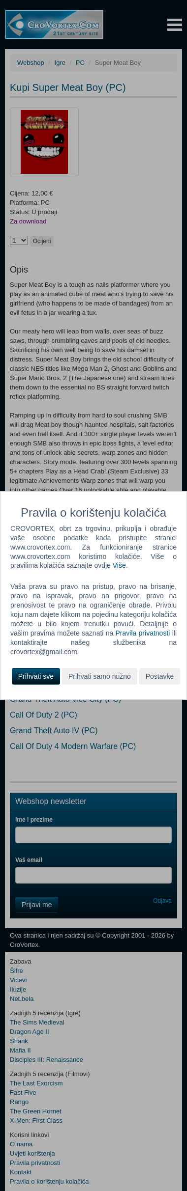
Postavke (160, 676)
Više (119, 565)
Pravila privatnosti (143, 633)
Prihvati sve (36, 676)
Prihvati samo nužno (99, 676)
